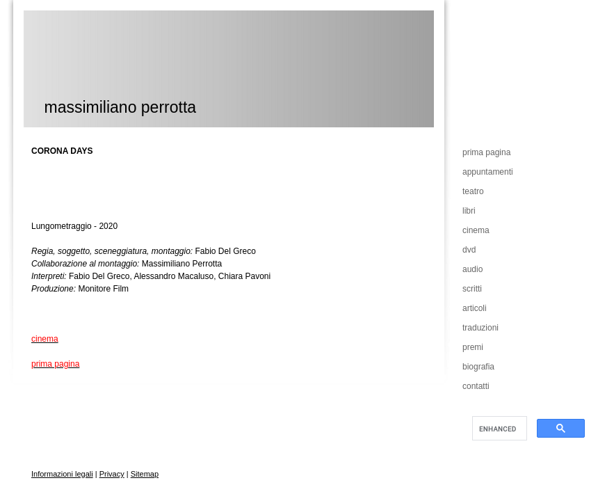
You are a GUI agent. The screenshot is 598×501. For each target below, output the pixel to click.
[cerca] (498, 428)
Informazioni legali (62, 474)
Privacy (111, 474)
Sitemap (145, 474)
